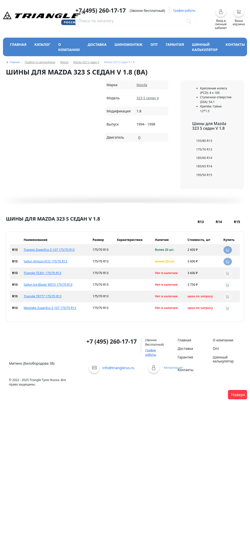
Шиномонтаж (128, 44)
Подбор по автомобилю (40, 62)
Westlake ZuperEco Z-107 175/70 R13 (50, 308)
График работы (150, 352)
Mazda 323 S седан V (86, 62)
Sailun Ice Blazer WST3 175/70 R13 (48, 284)
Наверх (238, 394)
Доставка (97, 44)
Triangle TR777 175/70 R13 (42, 296)
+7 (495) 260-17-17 (100, 10)
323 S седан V (148, 98)
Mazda (64, 62)
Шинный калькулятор (205, 47)
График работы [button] (184, 10)
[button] (220, 18)
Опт (154, 44)
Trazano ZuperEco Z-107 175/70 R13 (49, 250)
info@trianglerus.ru (118, 367)
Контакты (235, 44)
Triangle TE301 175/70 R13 (42, 273)
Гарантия (175, 44)
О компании (69, 47)
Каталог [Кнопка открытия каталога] (42, 44)
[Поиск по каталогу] (188, 21)
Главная (18, 44)
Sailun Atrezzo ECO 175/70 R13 (45, 261)
